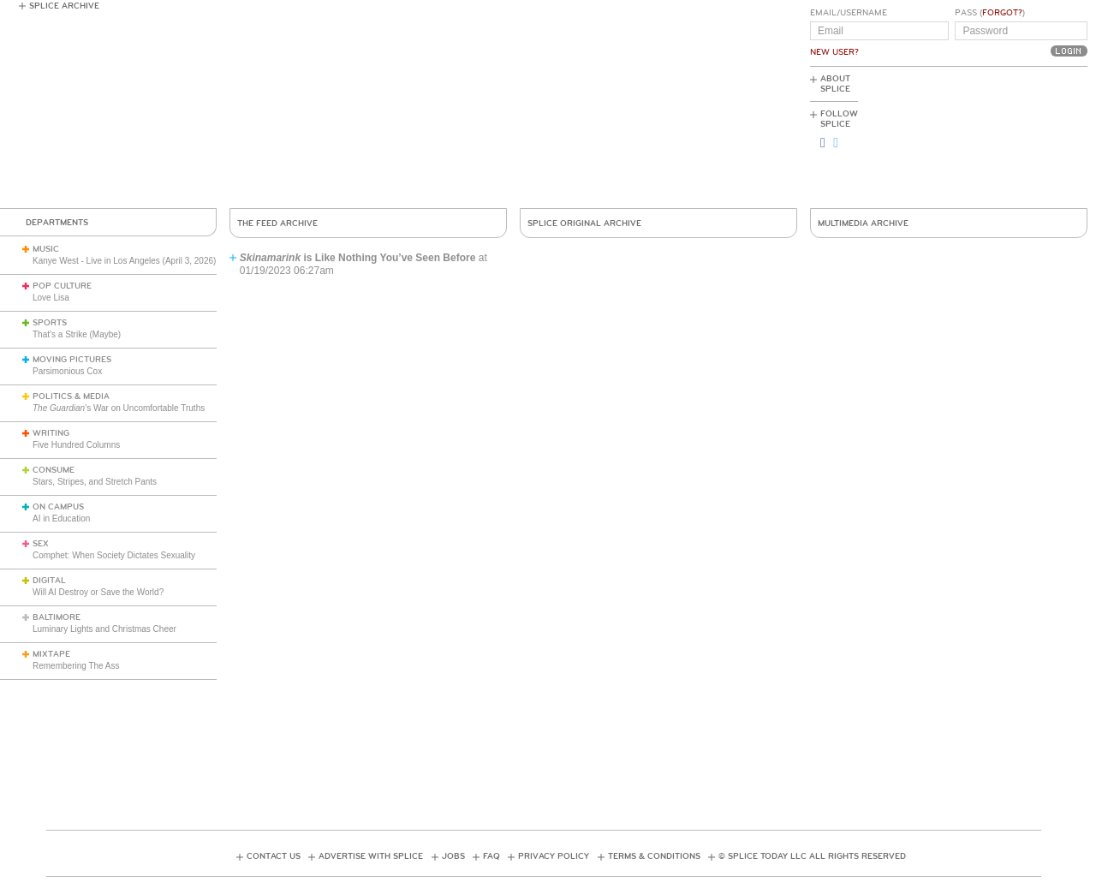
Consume (53, 470)
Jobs (453, 856)
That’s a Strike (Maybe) (77, 334)
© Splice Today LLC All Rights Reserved (812, 856)
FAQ (491, 856)
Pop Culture (62, 286)
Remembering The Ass (76, 665)
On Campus (58, 507)
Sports (50, 323)
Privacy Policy (553, 856)
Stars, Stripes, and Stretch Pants (95, 481)
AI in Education (61, 518)
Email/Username (848, 13)
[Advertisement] (1010, 138)
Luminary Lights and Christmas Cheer (104, 629)
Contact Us (274, 856)
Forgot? (1002, 13)
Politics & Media (71, 396)
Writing (51, 433)
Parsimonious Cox (67, 371)
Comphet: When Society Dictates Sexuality (114, 555)
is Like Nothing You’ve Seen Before (358, 258)
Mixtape (51, 654)
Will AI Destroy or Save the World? (98, 592)
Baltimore (56, 617)
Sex (41, 544)
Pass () (990, 13)
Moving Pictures (72, 360)
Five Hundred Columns (76, 445)
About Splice (835, 84)
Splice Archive (64, 6)
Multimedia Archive (863, 223)
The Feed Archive (277, 223)
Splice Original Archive (584, 223)
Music (46, 249)
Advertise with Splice (371, 856)
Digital (49, 580)
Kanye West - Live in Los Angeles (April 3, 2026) (124, 260)
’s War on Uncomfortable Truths (119, 408)
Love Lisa (51, 297)
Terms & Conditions (654, 856)
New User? (834, 52)
